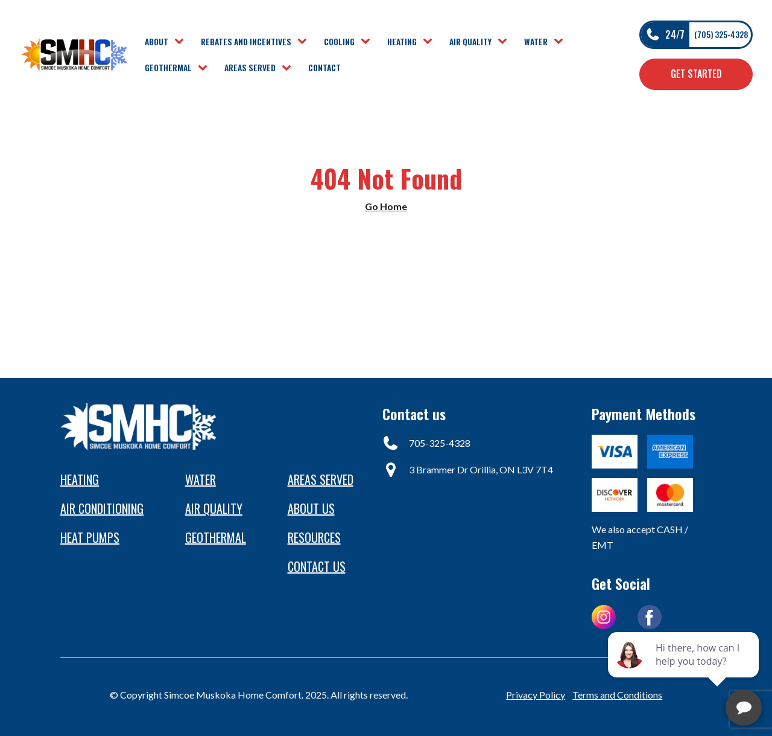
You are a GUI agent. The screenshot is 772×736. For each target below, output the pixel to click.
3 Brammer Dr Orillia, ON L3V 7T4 (481, 469)
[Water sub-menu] (561, 41)
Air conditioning (102, 508)
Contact (324, 68)
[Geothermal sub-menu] (205, 68)
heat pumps (89, 537)
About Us (311, 508)
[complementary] (684, 669)
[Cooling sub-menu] (368, 41)
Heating (402, 42)
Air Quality (470, 42)
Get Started (696, 73)
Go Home (386, 206)
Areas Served (250, 68)
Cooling (339, 42)
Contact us (317, 566)
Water (536, 42)
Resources (314, 537)
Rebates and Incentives (246, 42)
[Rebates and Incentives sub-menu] (304, 41)
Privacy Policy (535, 694)
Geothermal (168, 68)
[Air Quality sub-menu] (505, 41)
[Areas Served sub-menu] (289, 68)
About (156, 42)
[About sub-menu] (181, 41)
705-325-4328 (439, 443)
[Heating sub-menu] (430, 41)
